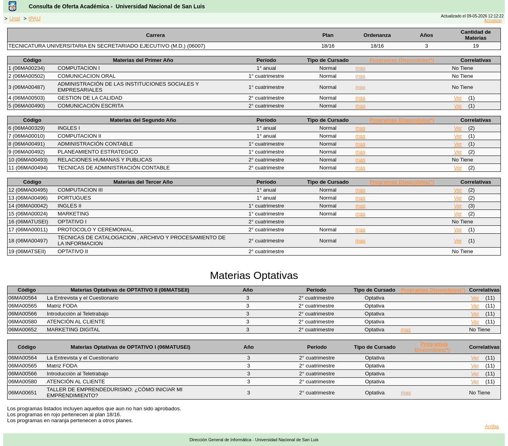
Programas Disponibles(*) (401, 60)
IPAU (34, 18)
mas (360, 68)
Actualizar (493, 20)
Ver (458, 98)
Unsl (15, 18)
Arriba (492, 426)
